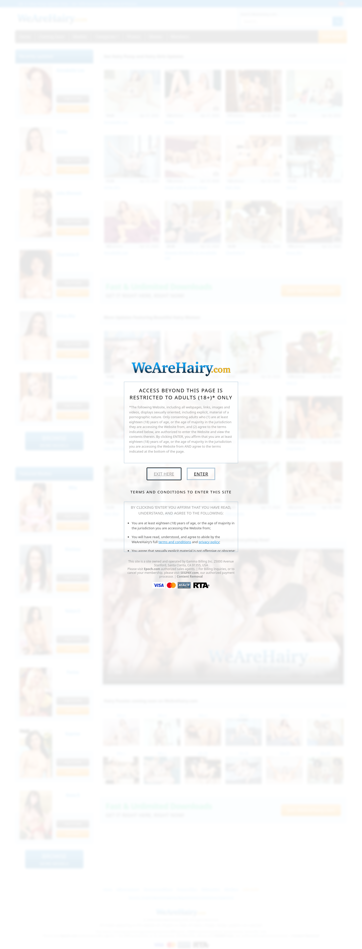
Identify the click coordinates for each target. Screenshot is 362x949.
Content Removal (190, 576)
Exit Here (164, 474)
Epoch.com (152, 569)
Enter (201, 474)
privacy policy (209, 542)
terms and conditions (175, 542)
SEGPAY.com (189, 573)
